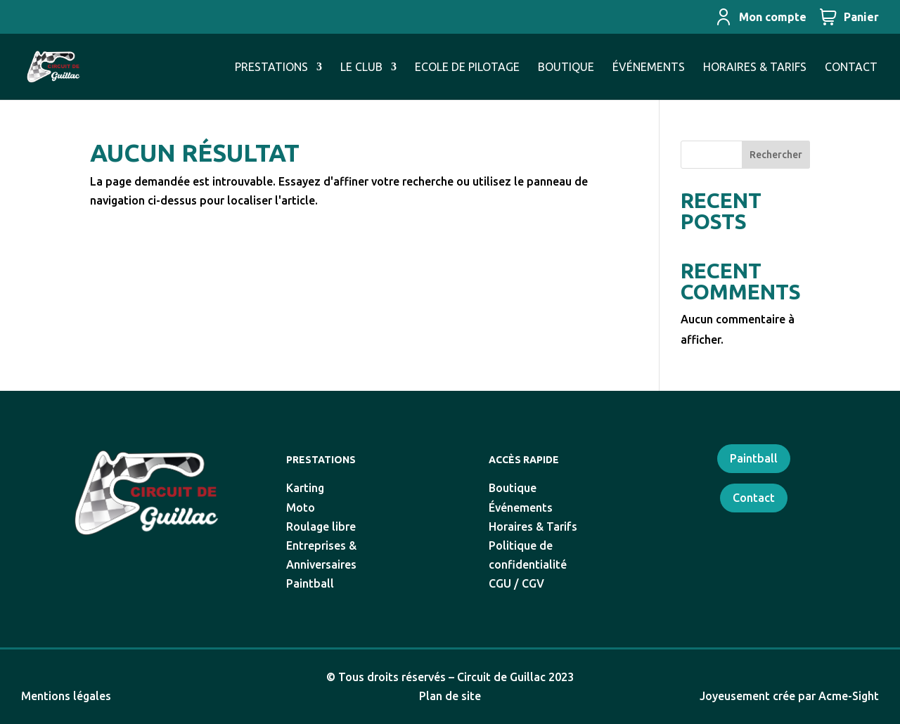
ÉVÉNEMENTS (648, 67)
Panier (849, 16)
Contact (754, 497)
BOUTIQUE (566, 67)
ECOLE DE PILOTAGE (467, 67)
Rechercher (776, 154)
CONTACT (851, 67)
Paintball (754, 458)
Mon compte (760, 16)
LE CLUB (361, 67)
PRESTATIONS (271, 67)
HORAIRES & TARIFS (754, 67)
